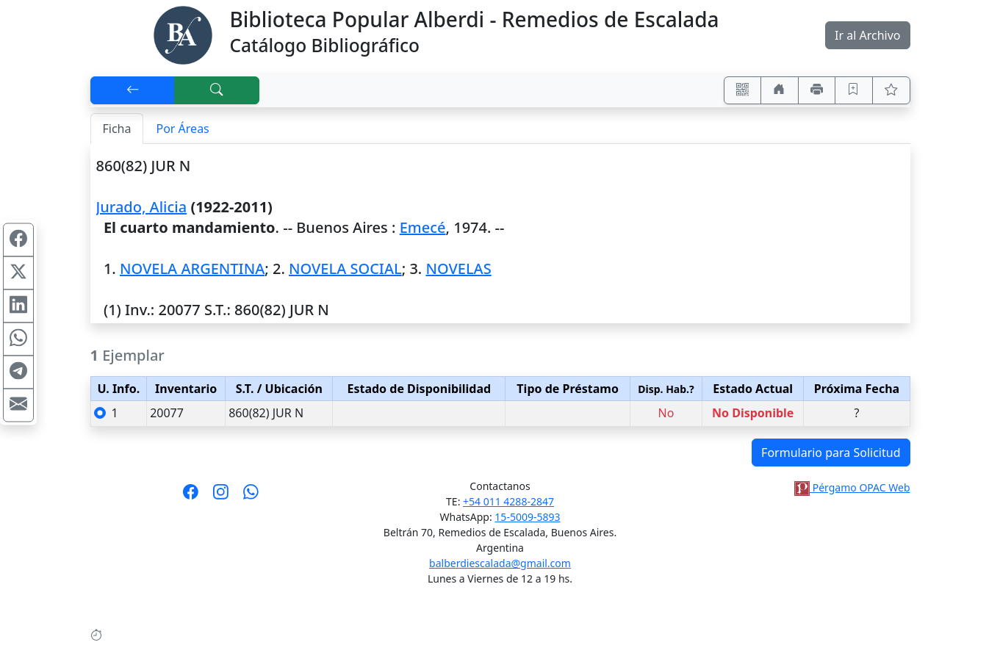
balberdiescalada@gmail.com (500, 563)
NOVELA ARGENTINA (192, 268)
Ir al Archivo (867, 35)
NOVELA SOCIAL (345, 268)
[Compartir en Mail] (18, 405)
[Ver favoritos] (891, 90)
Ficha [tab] (117, 128)
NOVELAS (458, 268)
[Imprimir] (817, 90)
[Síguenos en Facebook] (190, 497)
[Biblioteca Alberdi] (183, 34)
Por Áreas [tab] (182, 128)
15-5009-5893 (527, 517)
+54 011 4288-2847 (508, 501)
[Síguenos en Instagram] (220, 497)
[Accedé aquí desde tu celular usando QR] (743, 90)
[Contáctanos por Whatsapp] (251, 497)
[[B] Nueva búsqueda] (216, 90)
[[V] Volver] (133, 90)
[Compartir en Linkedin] (18, 306)
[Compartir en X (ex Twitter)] (18, 273)
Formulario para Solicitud (830, 452)
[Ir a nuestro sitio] (779, 90)
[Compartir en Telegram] (18, 372)
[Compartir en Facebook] (18, 240)
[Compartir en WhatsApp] (18, 339)
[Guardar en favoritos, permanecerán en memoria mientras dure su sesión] (854, 90)
